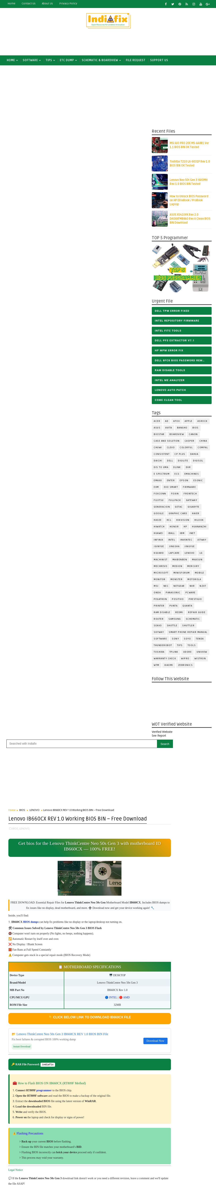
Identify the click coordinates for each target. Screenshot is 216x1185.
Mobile (199, 574)
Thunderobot (163, 646)
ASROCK (202, 422)
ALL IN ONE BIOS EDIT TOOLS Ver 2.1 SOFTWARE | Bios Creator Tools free (130, 1148)
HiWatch (159, 528)
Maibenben (180, 561)
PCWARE (190, 594)
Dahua (194, 455)
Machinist (161, 561)
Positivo (178, 600)
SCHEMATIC (193, 620)
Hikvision (182, 521)
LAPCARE (174, 554)
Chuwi (158, 449)
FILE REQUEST (135, 60)
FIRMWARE (189, 488)
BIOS (195, 429)
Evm (156, 488)
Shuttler (188, 627)
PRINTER (159, 607)
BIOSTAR (159, 435)
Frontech (190, 495)
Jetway (201, 541)
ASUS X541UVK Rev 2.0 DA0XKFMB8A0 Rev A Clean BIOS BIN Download (190, 220)
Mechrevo (160, 567)
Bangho (182, 429)
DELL (170, 462)
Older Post (136, 715)
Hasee (158, 521)
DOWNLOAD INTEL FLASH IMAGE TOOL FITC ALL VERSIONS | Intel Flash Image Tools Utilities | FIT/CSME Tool (118, 1080)
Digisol (198, 462)
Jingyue (189, 548)
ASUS (157, 429)
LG (201, 554)
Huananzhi (199, 528)
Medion (177, 567)
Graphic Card (178, 515)
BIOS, (15, 225)
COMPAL (203, 449)
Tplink (174, 653)
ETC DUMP (67, 60)
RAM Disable (162, 613)
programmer (44, 492)
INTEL (171, 541)
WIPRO (185, 660)
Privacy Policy (68, 3)
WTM (156, 666)
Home (11, 3)
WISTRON (200, 660)
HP (185, 528)
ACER (157, 422)
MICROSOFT (161, 574)
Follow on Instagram (123, 818)
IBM (182, 534)
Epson (184, 482)
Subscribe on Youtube (123, 809)
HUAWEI (158, 534)
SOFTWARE (30, 60)
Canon (193, 435)
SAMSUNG (175, 620)
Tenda (200, 640)
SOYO (187, 640)
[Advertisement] (107, 43)
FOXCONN (160, 495)
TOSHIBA (159, 653)
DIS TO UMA (161, 468)
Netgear (179, 587)
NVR (192, 587)
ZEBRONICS (185, 666)
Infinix (158, 541)
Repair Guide (196, 613)
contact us (29, 3)
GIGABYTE (193, 508)
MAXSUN (197, 561)
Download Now (130, 442)
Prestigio (195, 600)
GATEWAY (191, 501)
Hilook (199, 521)
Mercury (193, 567)
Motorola (194, 581)
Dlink (177, 468)
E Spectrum (162, 475)
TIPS (49, 60)
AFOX (176, 422)
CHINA (203, 442)
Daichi (158, 462)
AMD (109, 399)
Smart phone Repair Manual (188, 633)
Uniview (202, 653)
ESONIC (198, 482)
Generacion (162, 508)
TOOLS (192, 646)
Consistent (162, 455)
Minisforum (182, 574)
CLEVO (171, 449)
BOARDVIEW (177, 435)
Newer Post (17, 715)
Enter (171, 482)
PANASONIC (173, 594)
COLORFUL (186, 449)
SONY (175, 640)
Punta (174, 607)
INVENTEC (186, 541)
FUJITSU (159, 501)
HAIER (195, 515)
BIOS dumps (30, 323)
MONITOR (160, 581)
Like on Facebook (123, 800)
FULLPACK (175, 501)
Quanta (187, 607)
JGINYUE (159, 548)
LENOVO (190, 554)
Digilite (183, 462)
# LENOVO (36, 592)
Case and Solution (167, 442)
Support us (159, 60)
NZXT (203, 587)
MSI (156, 587)
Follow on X (123, 792)
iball (171, 534)
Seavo (158, 627)
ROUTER (159, 620)
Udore (187, 653)
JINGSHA (174, 548)
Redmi (179, 613)
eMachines (191, 475)
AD (166, 422)
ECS (177, 475)
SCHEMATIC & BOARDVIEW (100, 60)
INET (192, 534)
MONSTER (177, 581)
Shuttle (172, 627)
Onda (157, 594)
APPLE (188, 422)
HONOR (174, 528)
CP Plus (180, 455)
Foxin (175, 495)
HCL (169, 521)
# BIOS (22, 592)
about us (47, 3)
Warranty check (165, 660)
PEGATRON (160, 600)
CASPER (189, 442)
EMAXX (158, 482)
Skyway (159, 633)
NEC (166, 587)
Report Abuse (102, 1163)
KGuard (159, 554)
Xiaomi (168, 666)
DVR (188, 468)
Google (159, 515)
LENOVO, (24, 225)
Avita (168, 429)
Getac (179, 508)
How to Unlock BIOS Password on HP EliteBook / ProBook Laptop (189, 202)
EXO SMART (171, 488)
